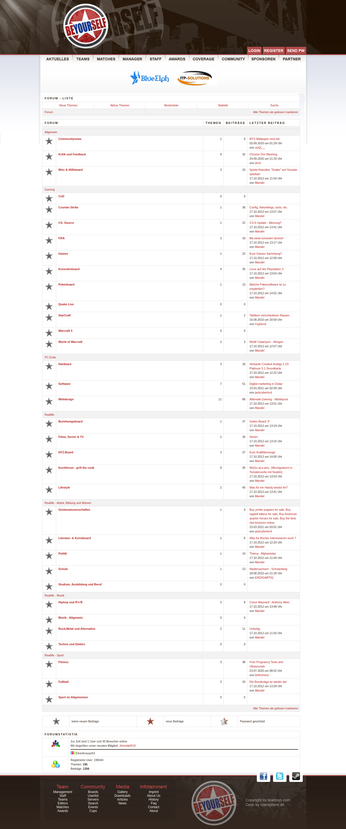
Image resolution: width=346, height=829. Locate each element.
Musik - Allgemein (70, 617)
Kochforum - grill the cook (76, 467)
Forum (49, 112)
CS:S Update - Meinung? (265, 222)
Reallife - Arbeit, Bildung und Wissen (68, 502)
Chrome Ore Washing (263, 154)
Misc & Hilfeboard (70, 169)
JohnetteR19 (127, 745)
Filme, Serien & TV (71, 436)
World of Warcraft (70, 341)
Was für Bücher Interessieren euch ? (272, 538)
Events (93, 807)
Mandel (259, 182)
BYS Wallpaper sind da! (264, 138)
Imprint (154, 792)
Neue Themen (68, 105)
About (153, 811)
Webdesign (66, 399)
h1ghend (260, 324)
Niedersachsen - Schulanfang (268, 569)
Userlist (93, 796)
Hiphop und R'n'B (70, 602)
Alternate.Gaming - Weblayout (268, 399)
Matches (62, 807)
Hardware (65, 364)
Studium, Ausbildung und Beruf (80, 584)
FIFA (61, 238)
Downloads (122, 796)
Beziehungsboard (70, 421)
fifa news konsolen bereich (266, 238)
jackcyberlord (263, 392)
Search (93, 803)
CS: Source (66, 222)
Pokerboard (66, 284)
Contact (153, 807)
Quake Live (66, 304)
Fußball (63, 681)
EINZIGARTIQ (264, 577)
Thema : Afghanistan (262, 553)
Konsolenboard (68, 269)
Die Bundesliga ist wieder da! (268, 681)
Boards (93, 792)
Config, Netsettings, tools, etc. (268, 207)
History (154, 799)
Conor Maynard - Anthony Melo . (270, 602)
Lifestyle (64, 487)
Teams (62, 799)
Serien (253, 436)
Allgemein (51, 132)
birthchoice (262, 675)
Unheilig (254, 628)
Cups (93, 811)
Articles (122, 799)
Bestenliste (171, 105)
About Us (153, 796)
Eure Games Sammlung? (265, 253)
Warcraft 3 (65, 330)
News (122, 803)
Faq (154, 803)
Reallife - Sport (54, 655)
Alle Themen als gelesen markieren (275, 112)
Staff (62, 796)
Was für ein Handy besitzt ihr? (268, 487)
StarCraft (64, 315)
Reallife (49, 414)
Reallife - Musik (54, 595)
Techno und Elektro (71, 644)
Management (62, 792)
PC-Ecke (50, 357)
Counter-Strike (68, 207)
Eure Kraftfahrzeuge (262, 452)
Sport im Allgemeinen (73, 697)
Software (64, 383)
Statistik (223, 105)
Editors (63, 803)
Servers (93, 799)
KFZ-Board (65, 452)
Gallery (122, 792)
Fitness (63, 662)
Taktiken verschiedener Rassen (269, 315)
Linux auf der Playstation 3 (266, 269)
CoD (61, 196)
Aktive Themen (119, 105)
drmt (258, 163)
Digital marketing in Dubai (265, 383)
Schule (63, 569)
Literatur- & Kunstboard (74, 538)
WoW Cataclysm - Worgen (266, 341)
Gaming (50, 189)
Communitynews (69, 138)
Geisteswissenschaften (74, 509)
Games (63, 253)
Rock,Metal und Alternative (76, 628)
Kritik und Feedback (72, 154)
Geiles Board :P (259, 421)
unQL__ (260, 147)
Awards (62, 811)
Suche (274, 105)
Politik (62, 553)
